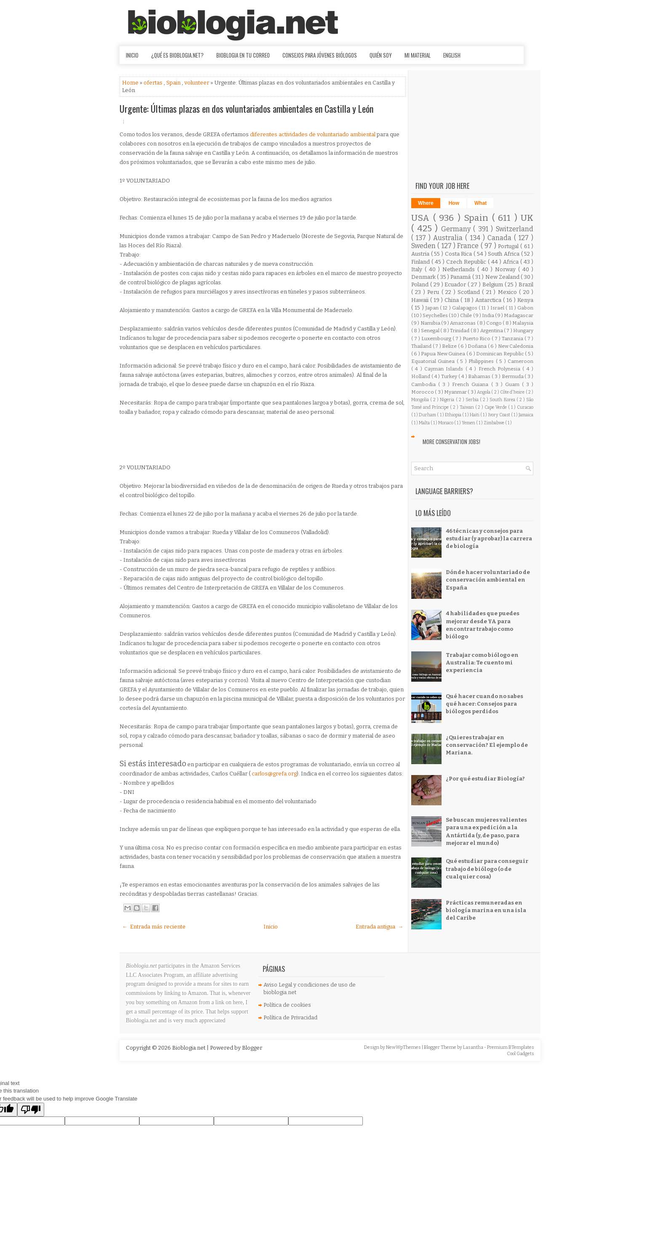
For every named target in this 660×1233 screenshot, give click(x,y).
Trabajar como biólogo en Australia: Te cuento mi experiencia (482, 662)
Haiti (475, 415)
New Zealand (503, 277)
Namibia (430, 323)
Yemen (469, 423)
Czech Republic (467, 262)
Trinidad (460, 330)
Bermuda (513, 376)
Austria (421, 254)
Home (131, 82)
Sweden (424, 246)
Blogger (252, 1048)
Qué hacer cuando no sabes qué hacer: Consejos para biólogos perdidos (484, 703)
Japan (433, 308)
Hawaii (420, 300)
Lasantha (473, 1047)
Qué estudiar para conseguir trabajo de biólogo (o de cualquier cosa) (487, 868)
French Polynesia (501, 369)
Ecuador (456, 284)
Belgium (493, 284)
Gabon (525, 308)
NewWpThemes (404, 1047)
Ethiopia (453, 415)
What (480, 203)
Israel (498, 308)
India (488, 315)
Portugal (509, 246)
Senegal (430, 330)
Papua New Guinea (443, 354)
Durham (428, 415)
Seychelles (436, 315)
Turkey (449, 376)
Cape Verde (496, 407)
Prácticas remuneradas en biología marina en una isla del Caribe (486, 910)
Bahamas (480, 376)
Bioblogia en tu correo (243, 55)
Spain (174, 82)
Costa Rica (459, 254)
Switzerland (514, 229)
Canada (500, 238)
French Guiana (471, 384)
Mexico (508, 292)
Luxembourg (436, 338)
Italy (418, 269)
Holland (421, 376)
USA (422, 218)
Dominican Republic (500, 354)
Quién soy (381, 55)
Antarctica (489, 300)
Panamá (461, 277)
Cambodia (424, 384)
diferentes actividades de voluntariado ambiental (313, 134)
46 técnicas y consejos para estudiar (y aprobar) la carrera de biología (489, 538)
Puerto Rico (477, 338)
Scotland (470, 292)
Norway (506, 269)
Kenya (525, 300)
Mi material (418, 55)
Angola (484, 392)
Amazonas (463, 323)
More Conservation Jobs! (451, 441)
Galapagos (465, 308)
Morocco (423, 392)
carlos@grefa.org (274, 773)
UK (527, 218)
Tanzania (513, 338)
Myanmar (456, 392)
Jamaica (526, 415)
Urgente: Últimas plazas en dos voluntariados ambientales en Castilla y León (246, 108)
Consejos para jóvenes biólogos (319, 55)
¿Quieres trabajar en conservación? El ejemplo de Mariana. (487, 745)
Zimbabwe (494, 423)
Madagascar (518, 315)
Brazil (526, 284)
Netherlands (459, 269)
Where (426, 203)
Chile (466, 315)
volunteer (197, 82)
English (451, 55)
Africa (511, 262)
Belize (450, 346)
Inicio (132, 55)
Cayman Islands (445, 369)
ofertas (154, 82)
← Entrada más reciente (154, 926)
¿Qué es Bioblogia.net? (177, 55)
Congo (494, 323)
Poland (420, 284)
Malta (425, 423)
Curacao (525, 407)
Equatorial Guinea (434, 361)
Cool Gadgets (520, 1053)
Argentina (492, 330)
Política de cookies (287, 1005)
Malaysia (522, 323)
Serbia (473, 399)
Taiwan (467, 407)
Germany (457, 229)
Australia (449, 238)
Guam (513, 384)
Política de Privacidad (290, 1017)
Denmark (424, 277)
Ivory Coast (499, 415)
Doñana (478, 346)
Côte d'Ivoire (513, 392)
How (454, 203)
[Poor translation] (30, 1110)
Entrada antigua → (379, 926)
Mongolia (420, 399)
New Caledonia (516, 346)
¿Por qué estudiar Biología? (485, 778)
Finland (421, 262)
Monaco (446, 423)
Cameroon (520, 361)
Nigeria (447, 399)
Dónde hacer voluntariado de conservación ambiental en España (488, 579)
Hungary (523, 330)
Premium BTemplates (510, 1047)
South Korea (503, 399)
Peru (434, 292)
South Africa (504, 254)
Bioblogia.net (189, 1048)
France (468, 246)
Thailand (422, 346)
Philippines (481, 361)
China (452, 300)
